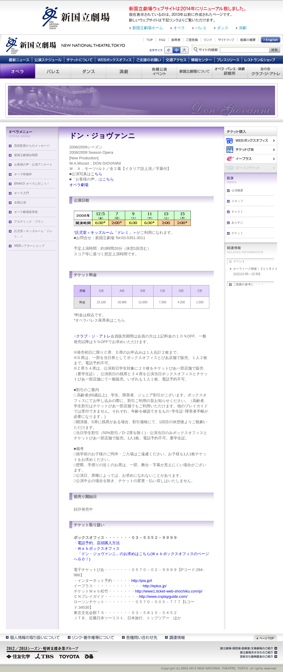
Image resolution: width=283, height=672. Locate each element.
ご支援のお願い (149, 59)
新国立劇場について (194, 71)
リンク (208, 39)
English (271, 39)
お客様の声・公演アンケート (33, 164)
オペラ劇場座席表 (26, 211)
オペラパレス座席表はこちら (100, 320)
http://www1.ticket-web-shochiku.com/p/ (168, 591)
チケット (237, 233)
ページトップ (265, 637)
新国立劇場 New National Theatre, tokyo (65, 45)
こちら (96, 174)
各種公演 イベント (159, 71)
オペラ (179, 28)
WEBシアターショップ (29, 245)
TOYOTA (69, 656)
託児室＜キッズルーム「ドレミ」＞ (33, 233)
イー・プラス (250, 158)
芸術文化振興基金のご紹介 (258, 657)
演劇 (242, 28)
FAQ (162, 39)
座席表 (176, 39)
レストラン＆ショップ (260, 59)
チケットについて (79, 59)
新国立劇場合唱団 (26, 155)
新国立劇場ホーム (147, 28)
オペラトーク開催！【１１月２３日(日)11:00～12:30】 (255, 271)
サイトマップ (226, 39)
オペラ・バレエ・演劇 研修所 (230, 71)
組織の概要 (248, 39)
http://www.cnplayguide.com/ (163, 596)
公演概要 (237, 190)
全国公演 (20, 202)
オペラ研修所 (23, 174)
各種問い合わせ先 (139, 637)
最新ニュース (19, 59)
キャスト (237, 211)
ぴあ (250, 149)
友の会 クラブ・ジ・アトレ (265, 71)
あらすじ (237, 222)
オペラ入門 (21, 193)
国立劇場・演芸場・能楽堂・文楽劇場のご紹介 (248, 648)
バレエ (201, 28)
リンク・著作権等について (91, 637)
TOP (150, 39)
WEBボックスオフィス (114, 59)
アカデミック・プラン (29, 221)
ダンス (222, 28)
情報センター (202, 59)
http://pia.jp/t (141, 580)
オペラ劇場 (78, 185)
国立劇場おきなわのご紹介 (258, 653)
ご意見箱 (192, 39)
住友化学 (19, 656)
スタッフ (237, 201)
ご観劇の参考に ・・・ (248, 284)
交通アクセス (176, 59)
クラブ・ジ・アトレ (93, 336)
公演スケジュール (48, 59)
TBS (44, 656)
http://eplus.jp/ (155, 586)
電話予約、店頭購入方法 (99, 543)
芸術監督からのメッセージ (32, 145)
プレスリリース (228, 59)
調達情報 (175, 637)
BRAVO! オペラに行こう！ (32, 183)
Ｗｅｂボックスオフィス (99, 548)
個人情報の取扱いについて (32, 637)
